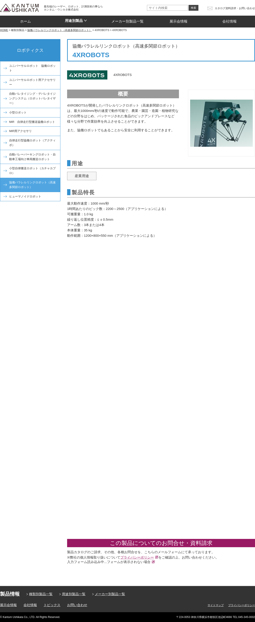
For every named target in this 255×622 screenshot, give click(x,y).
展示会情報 (178, 20)
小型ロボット (18, 112)
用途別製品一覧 (73, 594)
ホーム (25, 20)
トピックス (52, 605)
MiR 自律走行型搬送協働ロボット (32, 122)
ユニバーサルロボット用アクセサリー (32, 82)
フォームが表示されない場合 (129, 562)
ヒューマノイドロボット (25, 196)
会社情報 (229, 20)
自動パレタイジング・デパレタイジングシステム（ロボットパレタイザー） (32, 98)
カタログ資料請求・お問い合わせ (235, 8)
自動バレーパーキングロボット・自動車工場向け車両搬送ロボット (32, 157)
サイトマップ (216, 605)
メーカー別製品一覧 (127, 20)
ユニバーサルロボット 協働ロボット (32, 68)
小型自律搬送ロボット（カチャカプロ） (32, 171)
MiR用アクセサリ (20, 131)
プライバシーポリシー (137, 557)
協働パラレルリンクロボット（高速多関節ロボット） (32, 185)
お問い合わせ (77, 605)
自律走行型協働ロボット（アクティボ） (32, 143)
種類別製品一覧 (41, 594)
